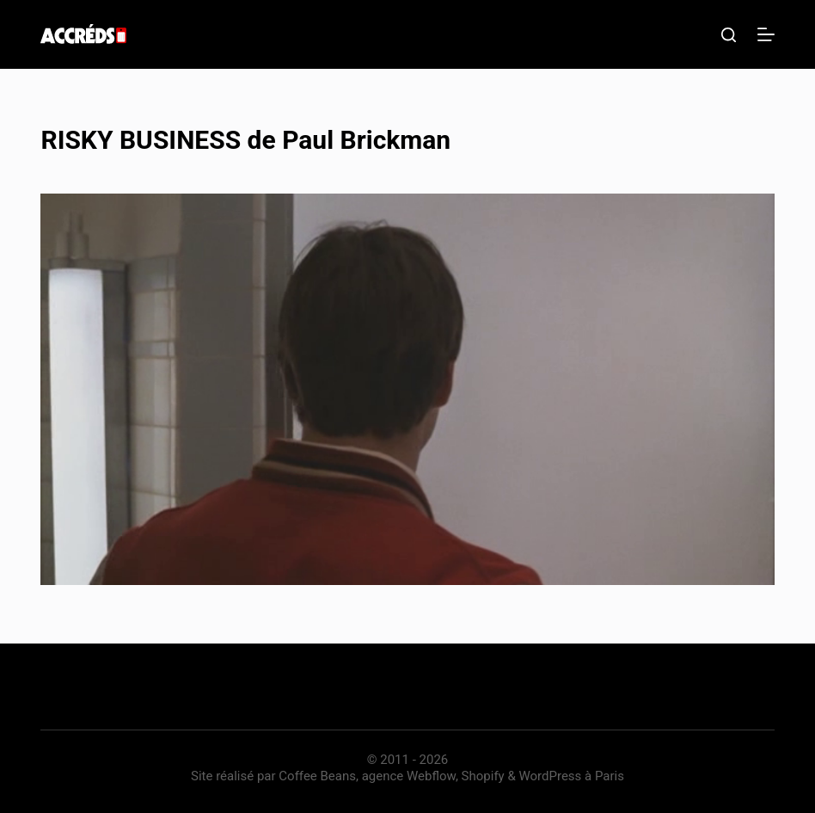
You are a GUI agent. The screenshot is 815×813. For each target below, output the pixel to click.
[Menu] (766, 34)
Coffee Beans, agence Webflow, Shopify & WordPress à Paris (451, 776)
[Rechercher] (728, 35)
